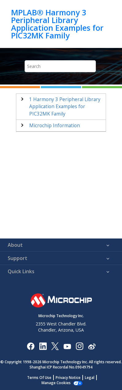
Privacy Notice (68, 377)
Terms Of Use (39, 377)
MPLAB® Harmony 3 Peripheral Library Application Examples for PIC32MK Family (57, 24)
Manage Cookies (56, 382)
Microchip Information (54, 125)
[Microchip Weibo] (92, 346)
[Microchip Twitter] (55, 346)
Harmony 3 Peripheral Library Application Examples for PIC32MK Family (64, 106)
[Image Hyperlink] (67, 346)
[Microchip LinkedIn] (43, 346)
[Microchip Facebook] (30, 346)
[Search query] (60, 66)
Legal (89, 377)
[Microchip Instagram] (79, 346)
